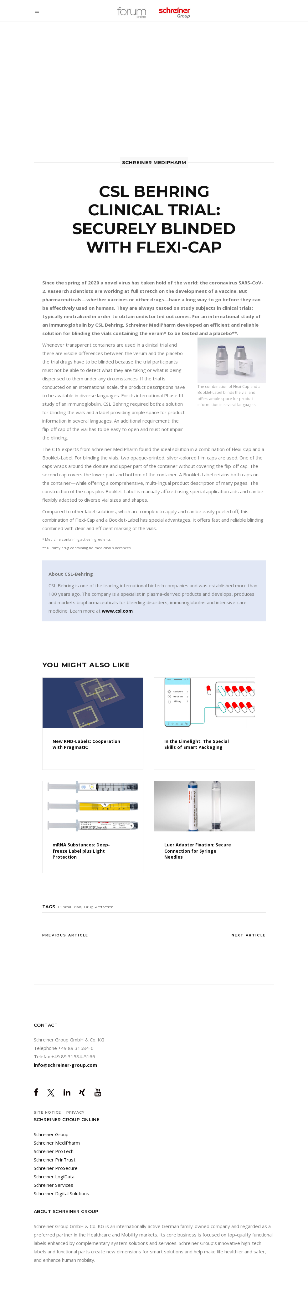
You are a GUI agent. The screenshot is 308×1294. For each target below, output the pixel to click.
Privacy (75, 1112)
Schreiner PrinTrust (54, 1159)
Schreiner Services (53, 1185)
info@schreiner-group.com (65, 1065)
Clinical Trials (69, 907)
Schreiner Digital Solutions (61, 1193)
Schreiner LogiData (54, 1176)
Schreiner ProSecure (56, 1168)
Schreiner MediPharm (57, 1143)
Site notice (47, 1112)
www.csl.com (117, 611)
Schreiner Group (51, 1134)
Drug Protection (99, 907)
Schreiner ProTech (54, 1151)
